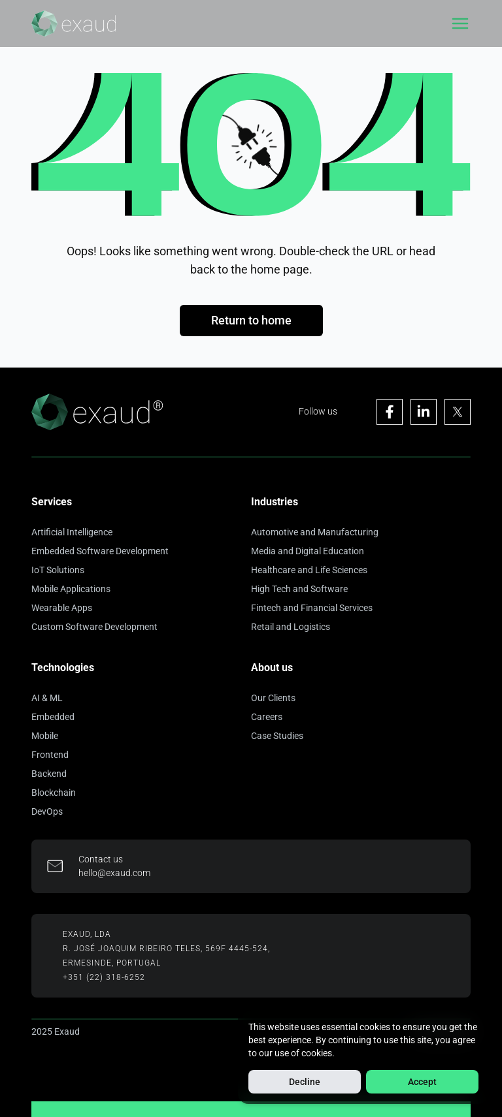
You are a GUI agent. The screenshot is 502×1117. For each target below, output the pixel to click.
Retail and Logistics (290, 626)
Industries (274, 502)
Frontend (50, 754)
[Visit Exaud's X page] (457, 412)
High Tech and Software (299, 589)
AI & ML (47, 698)
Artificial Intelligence (71, 532)
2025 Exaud (55, 1031)
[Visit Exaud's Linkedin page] (423, 412)
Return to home (251, 320)
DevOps (47, 811)
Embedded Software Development (100, 551)
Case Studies (277, 736)
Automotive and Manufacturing (314, 532)
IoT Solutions (57, 570)
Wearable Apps (61, 608)
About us (272, 667)
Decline (304, 1082)
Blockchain (53, 792)
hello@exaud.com (114, 873)
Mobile (44, 736)
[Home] (73, 23)
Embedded (53, 717)
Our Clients (273, 698)
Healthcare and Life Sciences (309, 570)
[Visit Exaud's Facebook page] (389, 412)
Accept (422, 1082)
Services (51, 502)
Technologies (62, 667)
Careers (266, 717)
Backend (49, 773)
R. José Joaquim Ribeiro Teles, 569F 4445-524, (166, 948)
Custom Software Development (94, 626)
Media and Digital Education (307, 551)
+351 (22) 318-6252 (104, 977)
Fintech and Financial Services (312, 608)
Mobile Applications (70, 589)
